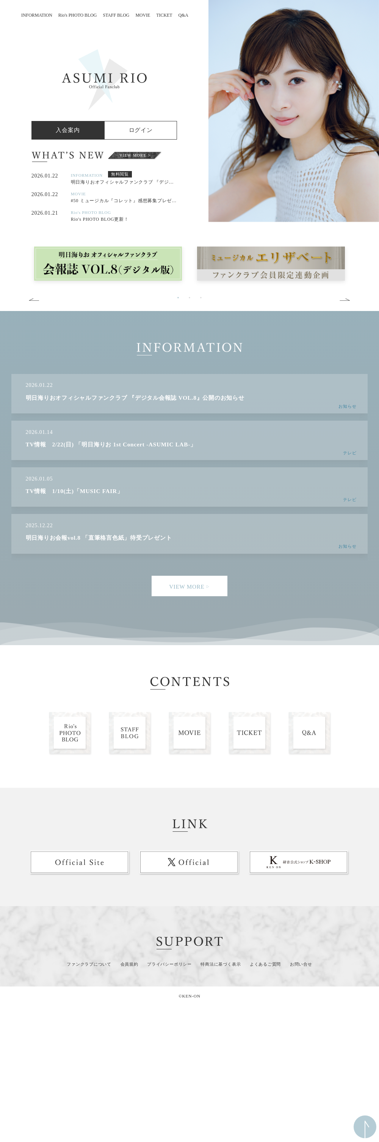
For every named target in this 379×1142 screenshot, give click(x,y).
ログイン (141, 130)
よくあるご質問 (265, 964)
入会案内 (68, 130)
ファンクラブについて (89, 964)
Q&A (183, 15)
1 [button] (276, 218)
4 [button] (311, 218)
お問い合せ (301, 964)
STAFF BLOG (116, 15)
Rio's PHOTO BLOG (77, 15)
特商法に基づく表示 (220, 964)
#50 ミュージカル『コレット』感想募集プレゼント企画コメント (124, 200)
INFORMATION (36, 15)
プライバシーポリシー (169, 964)
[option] (293, 111)
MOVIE (142, 15)
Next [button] (344, 299)
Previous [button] (203, 127)
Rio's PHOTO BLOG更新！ (100, 219)
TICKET (164, 15)
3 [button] (299, 218)
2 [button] (288, 218)
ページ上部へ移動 (365, 1126)
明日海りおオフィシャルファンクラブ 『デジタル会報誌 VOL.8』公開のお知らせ (124, 182)
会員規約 (129, 964)
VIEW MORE (189, 586)
